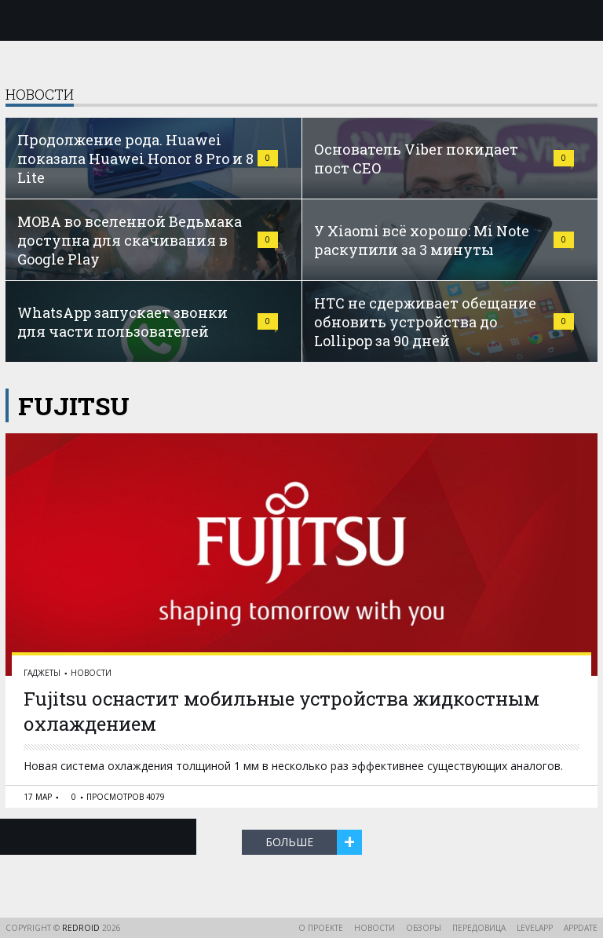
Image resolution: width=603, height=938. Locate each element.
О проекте (320, 927)
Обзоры (423, 927)
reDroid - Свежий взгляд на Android (301, 19)
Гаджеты (42, 672)
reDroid (82, 927)
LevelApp (535, 927)
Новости (91, 672)
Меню (21, 20)
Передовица (479, 927)
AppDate (581, 927)
